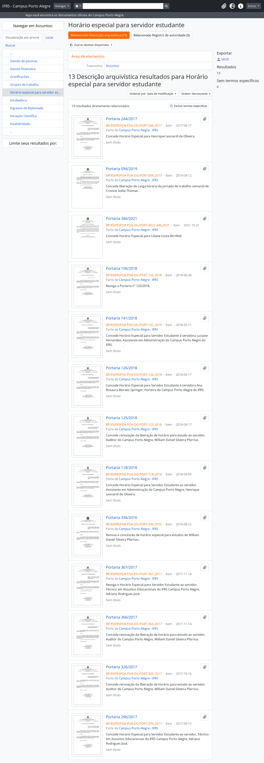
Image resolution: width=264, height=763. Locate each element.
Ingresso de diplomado (26, 108)
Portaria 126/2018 (121, 368)
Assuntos (112, 66)
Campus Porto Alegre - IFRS (138, 130)
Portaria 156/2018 (121, 268)
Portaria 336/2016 (121, 517)
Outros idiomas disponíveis (90, 45)
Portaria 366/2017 (121, 617)
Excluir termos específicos (188, 106)
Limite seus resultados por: (33, 143)
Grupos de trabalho (24, 84)
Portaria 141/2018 (121, 318)
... (11, 53)
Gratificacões (19, 77)
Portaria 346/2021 (121, 218)
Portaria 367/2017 (121, 567)
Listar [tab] (49, 37)
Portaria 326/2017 (121, 667)
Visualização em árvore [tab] (22, 37)
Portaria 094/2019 (121, 168)
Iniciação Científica (23, 116)
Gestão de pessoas (23, 61)
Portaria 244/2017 (121, 119)
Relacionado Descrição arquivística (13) (99, 35)
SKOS (223, 59)
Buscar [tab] (10, 45)
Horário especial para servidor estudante (40, 92)
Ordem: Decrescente (194, 93)
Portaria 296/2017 (121, 717)
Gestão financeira (23, 69)
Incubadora (18, 100)
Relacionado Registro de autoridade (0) (162, 35)
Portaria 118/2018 (121, 467)
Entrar (252, 6)
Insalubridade (20, 124)
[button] (224, 6)
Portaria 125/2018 (121, 418)
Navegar (61, 6)
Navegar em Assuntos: (33, 25)
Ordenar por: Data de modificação (152, 93)
